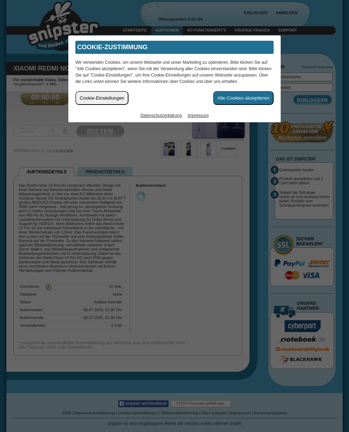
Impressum (198, 115)
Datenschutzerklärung (161, 115)
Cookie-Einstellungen (102, 98)
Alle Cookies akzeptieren (243, 98)
